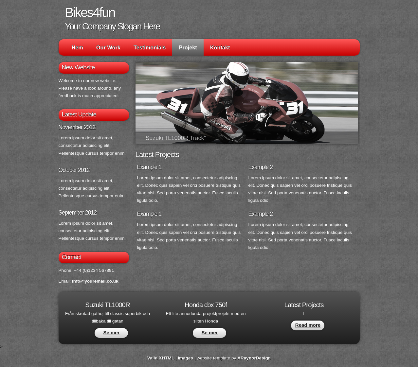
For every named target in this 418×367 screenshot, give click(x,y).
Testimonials (150, 47)
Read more (307, 325)
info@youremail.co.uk (95, 281)
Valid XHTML (160, 358)
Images (185, 358)
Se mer (111, 332)
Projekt (188, 47)
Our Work (108, 47)
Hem (77, 47)
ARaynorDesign (254, 358)
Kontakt (220, 47)
